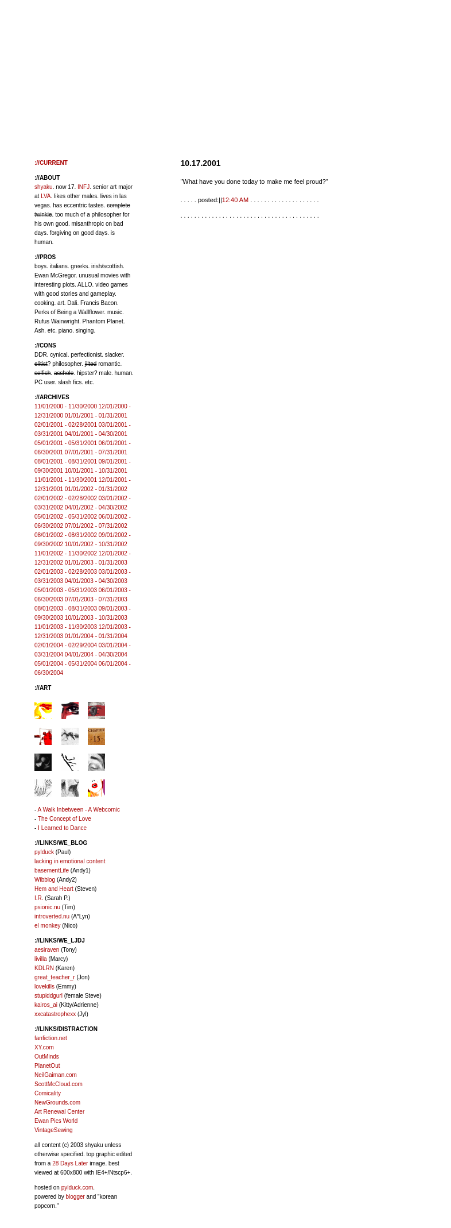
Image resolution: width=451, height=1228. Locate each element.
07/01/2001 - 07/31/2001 (96, 452)
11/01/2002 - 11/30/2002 (65, 553)
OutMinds (46, 1056)
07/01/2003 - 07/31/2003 (96, 599)
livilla (40, 959)
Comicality (47, 1093)
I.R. (39, 898)
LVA (45, 196)
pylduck (44, 852)
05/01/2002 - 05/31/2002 (65, 516)
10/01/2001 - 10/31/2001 (96, 471)
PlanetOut (47, 1066)
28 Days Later (70, 1163)
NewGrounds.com (57, 1102)
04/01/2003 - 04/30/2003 (96, 581)
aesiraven (46, 950)
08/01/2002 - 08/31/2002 (65, 535)
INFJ (83, 187)
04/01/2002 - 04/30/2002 (96, 507)
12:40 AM (235, 199)
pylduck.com (77, 1187)
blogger (74, 1197)
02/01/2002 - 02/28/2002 (65, 498)
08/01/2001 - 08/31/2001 (65, 461)
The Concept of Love (64, 819)
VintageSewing (53, 1130)
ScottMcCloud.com (58, 1084)
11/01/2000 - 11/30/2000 (65, 406)
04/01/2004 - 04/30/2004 (96, 654)
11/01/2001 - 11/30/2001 (65, 480)
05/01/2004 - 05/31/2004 (65, 664)
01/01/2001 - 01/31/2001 (96, 415)
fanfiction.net (50, 1038)
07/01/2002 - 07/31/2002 (96, 526)
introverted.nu (51, 916)
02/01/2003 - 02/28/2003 (65, 572)
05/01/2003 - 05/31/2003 (65, 590)
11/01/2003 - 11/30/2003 (65, 627)
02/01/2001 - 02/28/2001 (65, 425)
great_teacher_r (54, 977)
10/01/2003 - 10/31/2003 (96, 618)
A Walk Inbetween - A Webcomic (79, 809)
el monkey (47, 925)
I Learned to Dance (62, 828)
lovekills (44, 986)
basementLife (51, 870)
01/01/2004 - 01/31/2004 (96, 636)
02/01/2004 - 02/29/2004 (65, 645)
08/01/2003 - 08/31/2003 (65, 608)
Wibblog (44, 879)
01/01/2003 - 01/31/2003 (96, 562)
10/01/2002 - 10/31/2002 (96, 544)
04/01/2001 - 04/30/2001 (96, 434)
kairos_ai (45, 1005)
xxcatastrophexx (55, 1014)
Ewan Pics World (55, 1121)
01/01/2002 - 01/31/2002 (96, 489)
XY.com (44, 1047)
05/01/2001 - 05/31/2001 (65, 443)
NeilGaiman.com (55, 1075)
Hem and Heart (53, 889)
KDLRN (44, 968)
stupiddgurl (48, 996)
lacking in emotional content (69, 861)
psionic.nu (47, 907)
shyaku (43, 187)
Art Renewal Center (59, 1112)
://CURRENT (51, 163)
